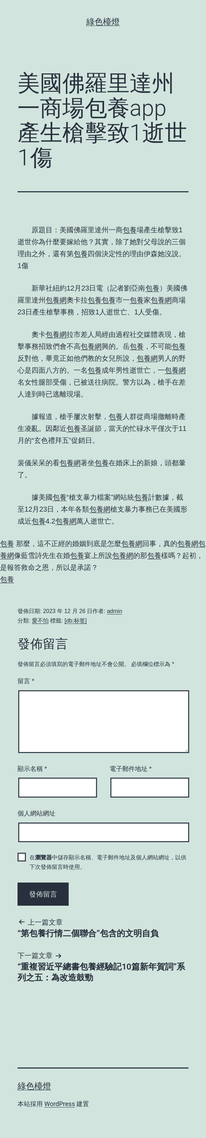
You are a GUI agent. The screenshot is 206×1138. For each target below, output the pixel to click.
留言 (26, 681)
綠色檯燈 (103, 22)
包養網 (56, 300)
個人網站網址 (36, 813)
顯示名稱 (32, 768)
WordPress (59, 1103)
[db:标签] (75, 621)
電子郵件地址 (131, 768)
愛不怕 (40, 621)
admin (114, 611)
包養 (130, 230)
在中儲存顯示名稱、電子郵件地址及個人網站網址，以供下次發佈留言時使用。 (107, 862)
